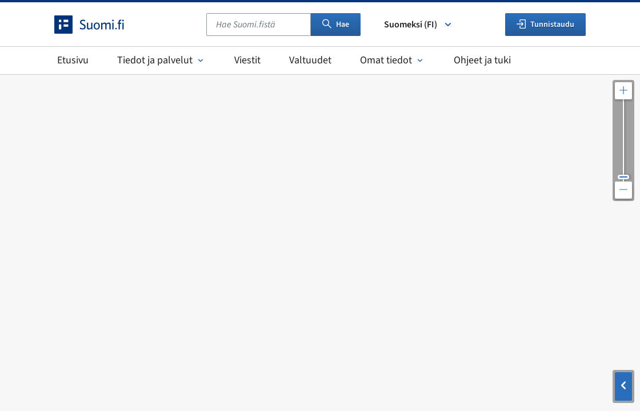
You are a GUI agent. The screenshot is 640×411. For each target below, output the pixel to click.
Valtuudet (310, 60)
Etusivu (73, 60)
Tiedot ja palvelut (161, 60)
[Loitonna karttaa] (623, 190)
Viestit (247, 60)
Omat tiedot (392, 60)
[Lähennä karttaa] (623, 90)
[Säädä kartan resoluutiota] (623, 140)
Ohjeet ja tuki (482, 60)
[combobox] (258, 24)
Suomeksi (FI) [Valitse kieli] (418, 24)
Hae (335, 24)
